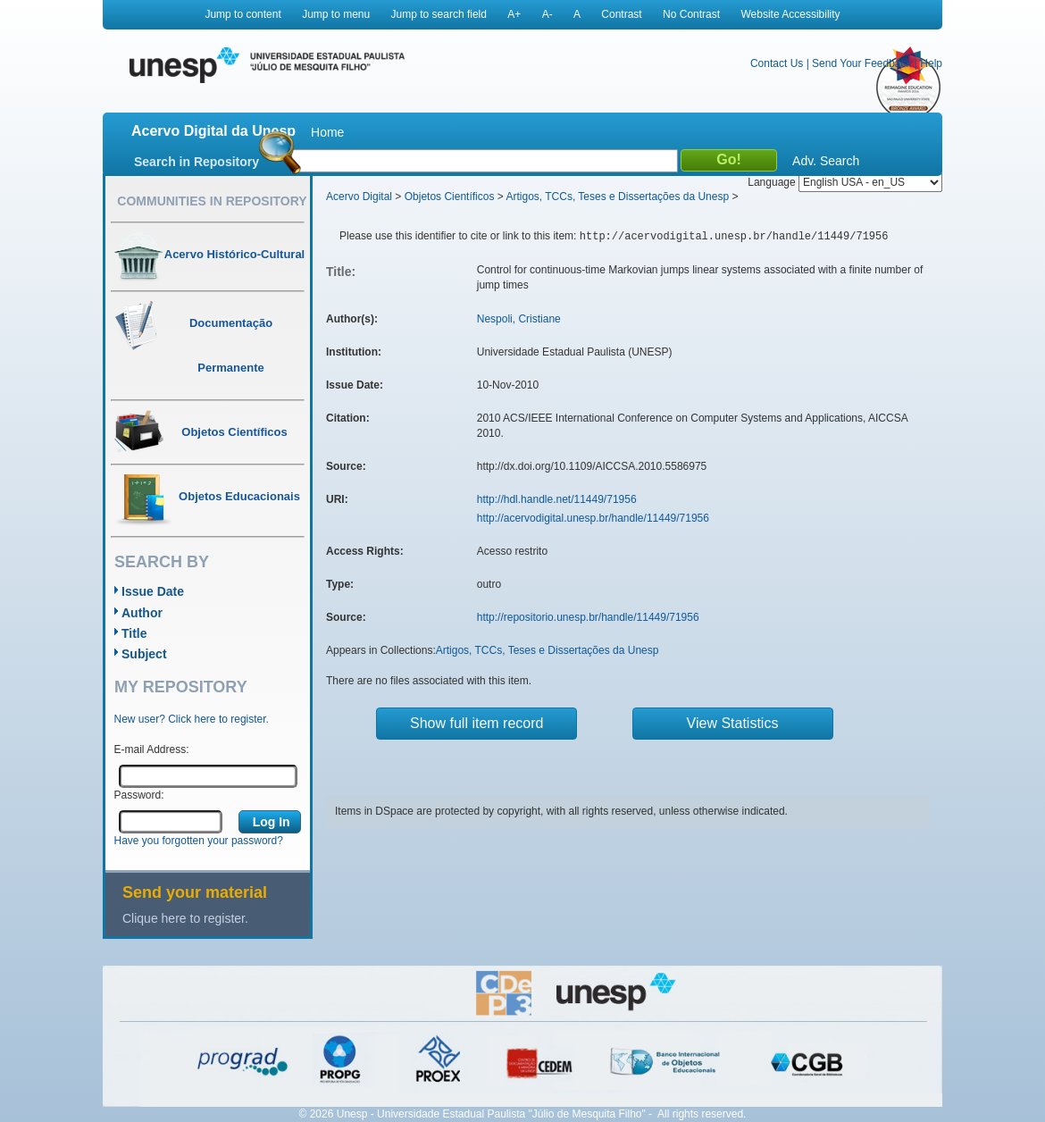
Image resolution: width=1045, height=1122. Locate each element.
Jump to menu (336, 14)
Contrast (621, 14)
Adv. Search (825, 161)
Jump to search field (439, 14)
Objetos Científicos (450, 196)
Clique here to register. (185, 918)
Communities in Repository (211, 201)
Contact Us (776, 63)
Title (134, 633)
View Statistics (733, 723)
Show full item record (476, 723)
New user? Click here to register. (191, 719)
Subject (144, 654)
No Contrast (691, 14)
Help (931, 63)
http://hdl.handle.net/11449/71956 (557, 499)
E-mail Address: (151, 749)
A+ (514, 14)
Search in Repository (196, 162)
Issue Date (152, 591)
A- (547, 14)
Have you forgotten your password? (198, 840)
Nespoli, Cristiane (519, 319)
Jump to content (242, 14)
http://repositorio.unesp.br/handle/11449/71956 (588, 617)
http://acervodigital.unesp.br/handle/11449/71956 (593, 518)
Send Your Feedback (861, 63)
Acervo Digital (359, 196)
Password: (139, 795)
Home (327, 132)
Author (142, 613)
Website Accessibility (790, 14)
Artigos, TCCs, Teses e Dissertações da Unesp (617, 196)
